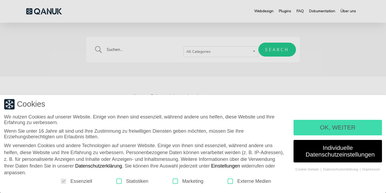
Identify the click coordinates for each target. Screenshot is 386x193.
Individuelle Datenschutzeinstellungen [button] (340, 152)
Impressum (371, 170)
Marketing (188, 182)
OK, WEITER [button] (338, 128)
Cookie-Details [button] (307, 170)
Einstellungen (225, 167)
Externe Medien (249, 182)
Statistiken (132, 182)
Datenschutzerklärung (98, 167)
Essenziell (76, 182)
